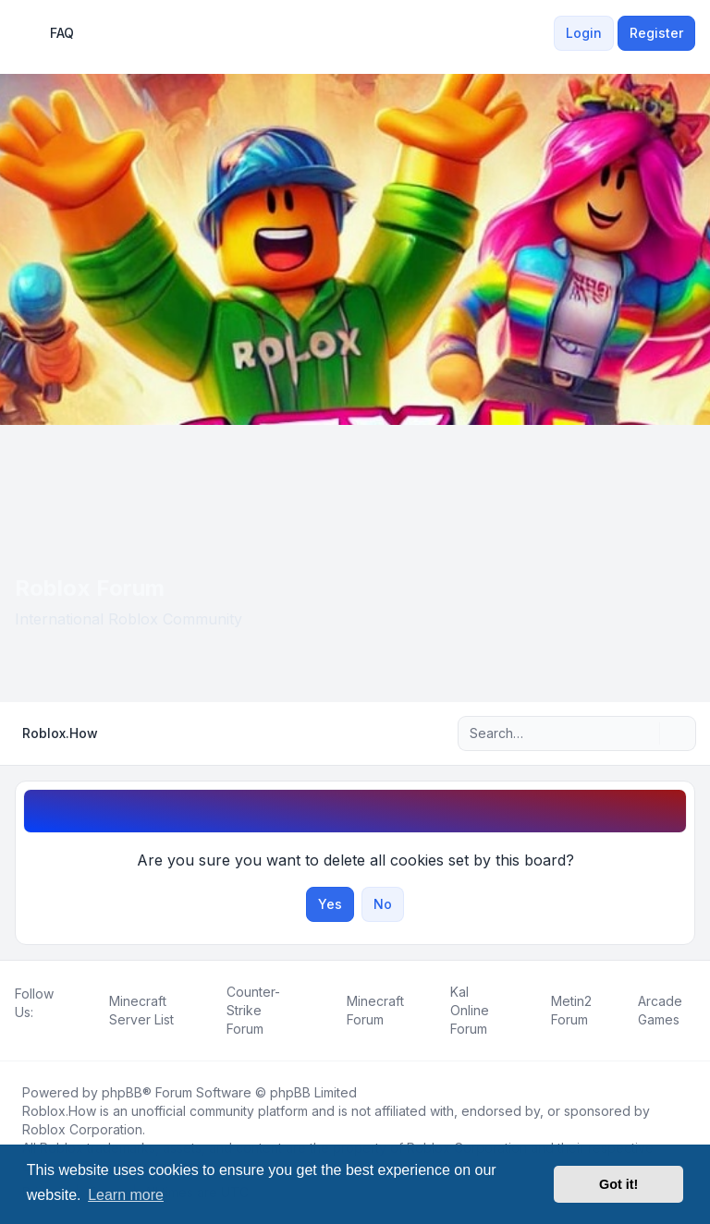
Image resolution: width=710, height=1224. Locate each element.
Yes (330, 904)
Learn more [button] (126, 1195)
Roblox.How (59, 1111)
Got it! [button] (618, 1184)
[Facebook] (18, 1032)
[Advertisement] (355, 563)
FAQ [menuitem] (50, 33)
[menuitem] (542, 33)
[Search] (643, 733)
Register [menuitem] (656, 33)
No (382, 904)
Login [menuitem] (584, 33)
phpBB (122, 1092)
